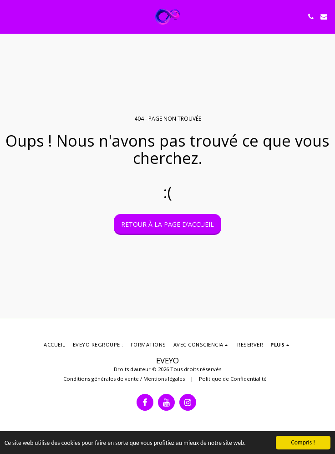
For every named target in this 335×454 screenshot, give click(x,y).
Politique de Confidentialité (233, 378)
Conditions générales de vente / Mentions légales (124, 378)
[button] (10, 16)
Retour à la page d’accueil (167, 224)
